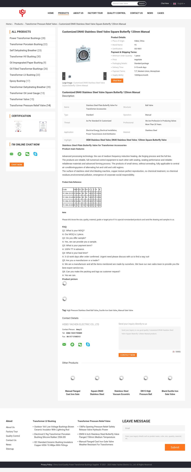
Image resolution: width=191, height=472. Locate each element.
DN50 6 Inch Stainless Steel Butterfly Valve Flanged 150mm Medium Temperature (99, 435)
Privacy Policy (46, 465)
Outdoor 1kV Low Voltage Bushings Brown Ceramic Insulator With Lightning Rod (54, 428)
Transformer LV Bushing (22, 74)
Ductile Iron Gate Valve (108, 310)
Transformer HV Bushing (23, 56)
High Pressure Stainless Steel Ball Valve (82, 310)
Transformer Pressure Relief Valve (41, 24)
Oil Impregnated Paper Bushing (26, 62)
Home (51, 13)
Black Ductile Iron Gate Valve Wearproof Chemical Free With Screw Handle (170, 393)
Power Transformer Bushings (25, 38)
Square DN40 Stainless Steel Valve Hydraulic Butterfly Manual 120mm (97, 393)
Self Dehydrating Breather (23, 50)
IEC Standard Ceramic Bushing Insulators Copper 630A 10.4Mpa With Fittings (53, 443)
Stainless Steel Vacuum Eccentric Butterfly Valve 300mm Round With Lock (121, 393)
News (150, 13)
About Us (78, 13)
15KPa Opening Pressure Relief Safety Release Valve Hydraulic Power (97, 428)
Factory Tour (95, 13)
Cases (160, 13)
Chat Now (165, 3)
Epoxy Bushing (17, 81)
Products (63, 13)
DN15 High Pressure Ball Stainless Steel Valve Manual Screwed (146, 393)
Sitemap (10, 449)
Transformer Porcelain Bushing (26, 44)
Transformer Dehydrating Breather (28, 87)
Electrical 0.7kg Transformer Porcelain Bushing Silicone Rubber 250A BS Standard (52, 436)
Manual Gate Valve (125, 310)
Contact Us (136, 13)
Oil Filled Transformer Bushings (26, 68)
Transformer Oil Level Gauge (25, 93)
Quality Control (116, 13)
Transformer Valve (19, 99)
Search (142, 4)
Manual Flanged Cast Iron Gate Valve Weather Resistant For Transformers (72, 393)
